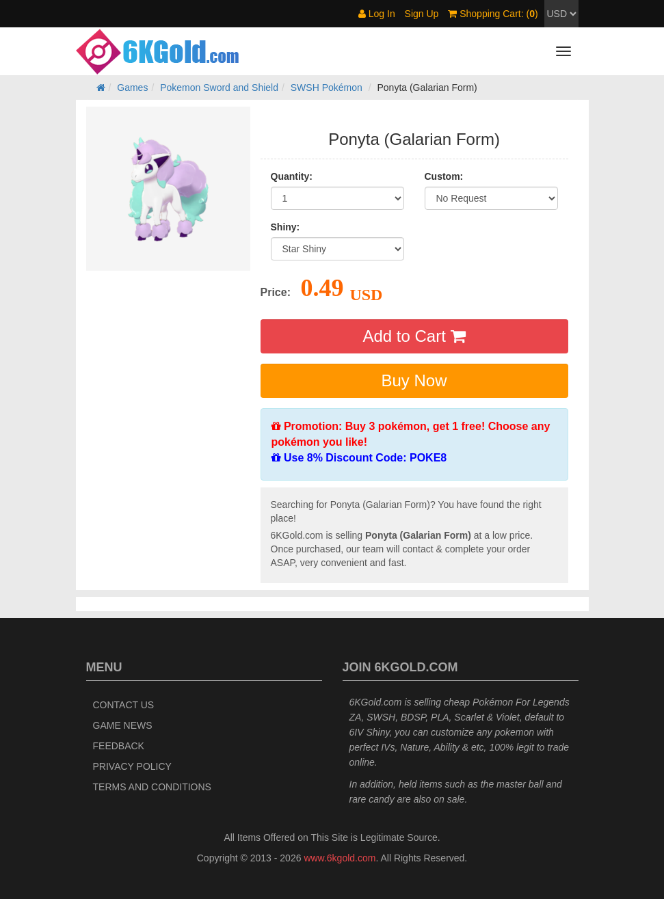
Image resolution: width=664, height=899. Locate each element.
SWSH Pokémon (326, 87)
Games (132, 87)
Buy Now (414, 380)
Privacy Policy (132, 766)
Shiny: (285, 227)
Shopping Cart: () (492, 13)
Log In (376, 13)
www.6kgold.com (339, 858)
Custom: (444, 176)
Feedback (118, 745)
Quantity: (292, 176)
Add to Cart (413, 336)
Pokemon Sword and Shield (219, 87)
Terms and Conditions (152, 786)
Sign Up (422, 13)
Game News (122, 725)
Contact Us (124, 704)
